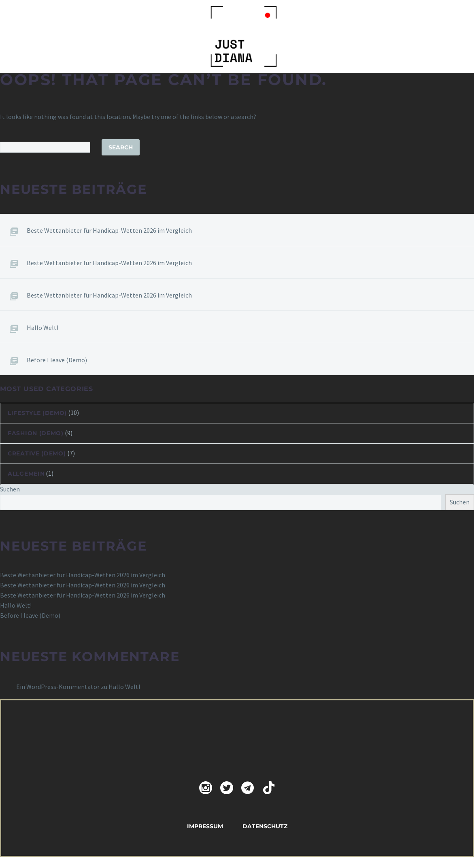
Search (120, 147)
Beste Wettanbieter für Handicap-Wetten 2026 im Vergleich (109, 230)
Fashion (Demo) (36, 433)
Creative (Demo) (37, 453)
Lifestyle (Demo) (37, 413)
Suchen (10, 489)
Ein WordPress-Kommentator (58, 687)
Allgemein (26, 473)
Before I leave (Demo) (57, 360)
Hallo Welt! (42, 327)
